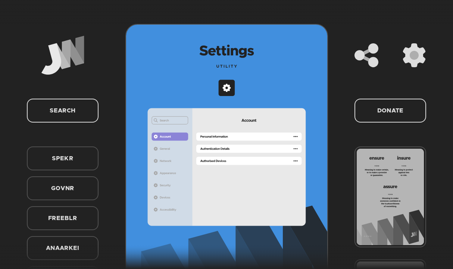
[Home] (63, 55)
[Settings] (414, 55)
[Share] (366, 55)
